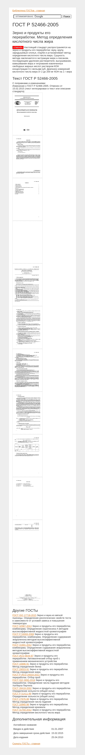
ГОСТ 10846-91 (20, 664)
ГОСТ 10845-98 (20, 704)
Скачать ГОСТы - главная (26, 743)
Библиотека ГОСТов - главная (28, 10)
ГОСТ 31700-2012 (22, 709)
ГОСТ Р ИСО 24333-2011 (26, 674)
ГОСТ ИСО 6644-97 (23, 655)
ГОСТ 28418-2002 (22, 688)
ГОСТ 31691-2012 (22, 645)
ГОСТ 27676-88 (20, 699)
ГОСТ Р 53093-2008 (23, 634)
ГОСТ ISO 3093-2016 (23, 680)
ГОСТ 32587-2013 (22, 626)
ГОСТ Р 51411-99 (21, 693)
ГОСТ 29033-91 (20, 669)
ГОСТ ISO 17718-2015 (24, 615)
